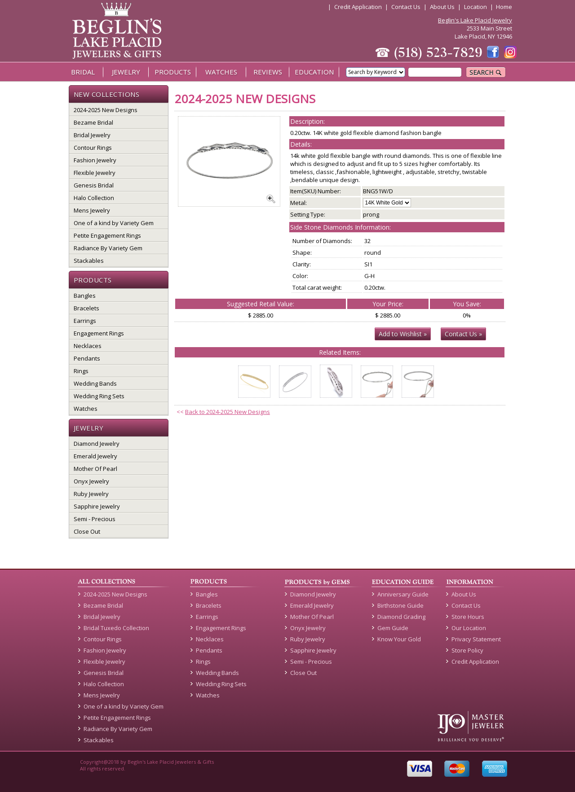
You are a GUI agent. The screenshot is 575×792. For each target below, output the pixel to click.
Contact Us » (463, 334)
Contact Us (405, 7)
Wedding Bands (95, 383)
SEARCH (485, 72)
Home (504, 7)
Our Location (468, 628)
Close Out (87, 531)
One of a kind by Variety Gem (114, 223)
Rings (81, 371)
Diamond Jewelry (96, 444)
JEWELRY (126, 71)
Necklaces (88, 346)
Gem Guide (392, 628)
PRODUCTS (173, 71)
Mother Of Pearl (95, 469)
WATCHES (221, 71)
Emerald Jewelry (95, 456)
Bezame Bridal (93, 122)
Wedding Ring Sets (99, 396)
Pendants (87, 358)
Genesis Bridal (94, 185)
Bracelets (86, 308)
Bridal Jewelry (92, 135)
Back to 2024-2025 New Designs (227, 412)
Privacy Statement (476, 639)
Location (475, 7)
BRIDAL (83, 71)
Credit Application (358, 7)
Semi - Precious (94, 519)
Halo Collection (94, 198)
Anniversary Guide (403, 594)
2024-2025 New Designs (105, 110)
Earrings (85, 321)
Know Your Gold (399, 639)
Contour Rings (93, 148)
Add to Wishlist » (403, 334)
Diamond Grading (401, 617)
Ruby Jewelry (91, 494)
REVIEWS (267, 71)
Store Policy (467, 650)
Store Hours (467, 617)
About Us (442, 7)
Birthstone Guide (400, 605)
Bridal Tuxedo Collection (116, 628)
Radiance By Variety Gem (108, 248)
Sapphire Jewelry (97, 506)
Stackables (89, 261)
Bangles (85, 296)
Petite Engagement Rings (107, 235)
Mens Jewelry (92, 210)
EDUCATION (314, 71)
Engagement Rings (99, 333)
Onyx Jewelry (91, 481)
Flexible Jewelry (94, 173)
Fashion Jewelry (95, 160)
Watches (85, 409)
